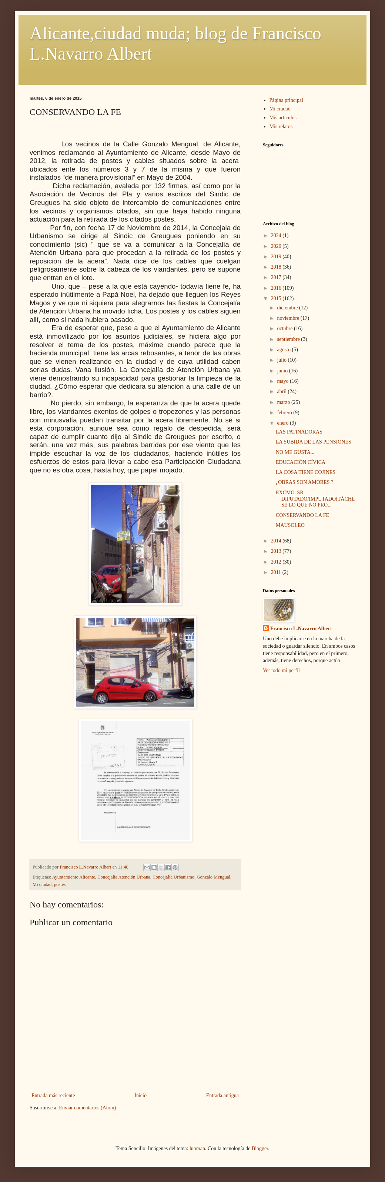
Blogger (260, 1148)
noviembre (288, 318)
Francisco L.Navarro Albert (301, 628)
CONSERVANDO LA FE (302, 515)
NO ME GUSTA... (295, 452)
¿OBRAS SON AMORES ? (304, 482)
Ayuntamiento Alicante (73, 877)
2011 (276, 572)
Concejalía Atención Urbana (123, 877)
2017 (277, 277)
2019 (277, 256)
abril (282, 391)
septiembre (289, 339)
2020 (277, 246)
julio (282, 360)
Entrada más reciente (53, 1095)
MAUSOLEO (290, 525)
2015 (277, 298)
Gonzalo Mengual (213, 877)
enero (283, 423)
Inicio (140, 1095)
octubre (285, 328)
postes (60, 884)
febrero (285, 412)
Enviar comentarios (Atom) (87, 1107)
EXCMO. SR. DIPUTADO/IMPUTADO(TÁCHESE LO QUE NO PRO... (315, 499)
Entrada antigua (222, 1095)
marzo (284, 402)
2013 (277, 551)
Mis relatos (281, 126)
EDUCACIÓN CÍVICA (300, 462)
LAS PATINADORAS (299, 432)
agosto (284, 349)
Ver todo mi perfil (281, 670)
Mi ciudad (42, 884)
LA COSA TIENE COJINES (305, 472)
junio (283, 370)
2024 (277, 235)
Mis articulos (283, 117)
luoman (197, 1148)
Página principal (286, 100)
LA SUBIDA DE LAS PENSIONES (313, 442)
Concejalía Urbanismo (173, 877)
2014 (277, 541)
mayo (283, 381)
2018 (277, 267)
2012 (277, 562)
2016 (277, 288)
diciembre (288, 308)
